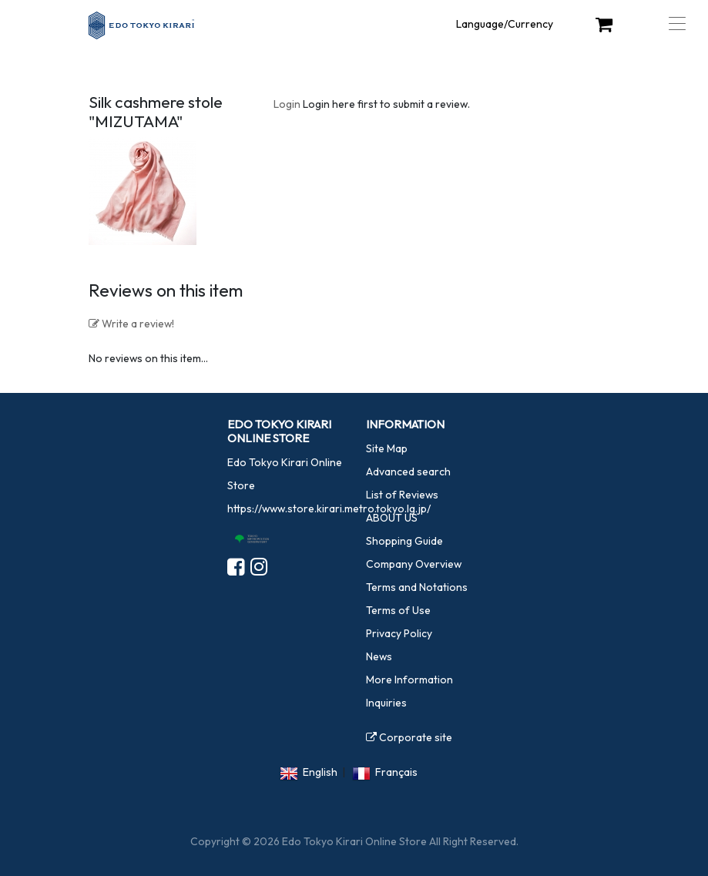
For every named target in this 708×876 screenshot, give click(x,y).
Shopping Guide (404, 541)
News (379, 656)
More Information (409, 679)
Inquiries (386, 703)
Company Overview (413, 564)
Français (396, 772)
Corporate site (409, 737)
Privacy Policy (399, 633)
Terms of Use (398, 610)
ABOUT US (392, 518)
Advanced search (408, 471)
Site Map (387, 448)
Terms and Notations (417, 587)
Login (286, 104)
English (320, 772)
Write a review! (131, 324)
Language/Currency (504, 24)
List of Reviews (402, 495)
